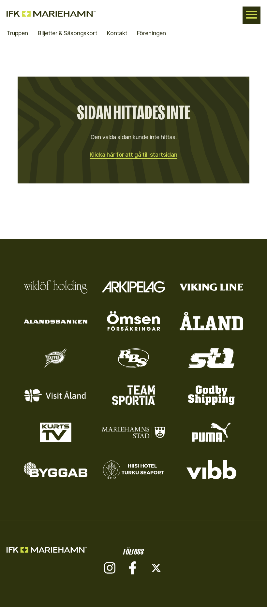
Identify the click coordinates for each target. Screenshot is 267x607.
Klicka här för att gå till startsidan (134, 154)
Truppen (17, 33)
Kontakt (117, 33)
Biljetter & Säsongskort (67, 33)
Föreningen (151, 33)
